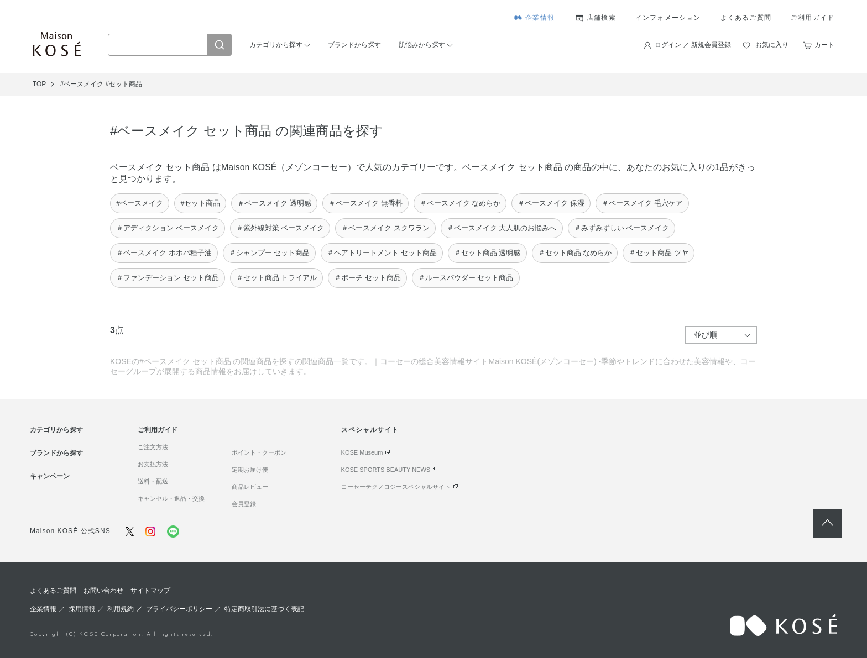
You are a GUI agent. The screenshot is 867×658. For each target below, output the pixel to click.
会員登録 (244, 504)
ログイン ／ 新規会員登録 (693, 45)
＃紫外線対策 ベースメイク (280, 228)
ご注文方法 (153, 447)
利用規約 (120, 609)
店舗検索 (601, 18)
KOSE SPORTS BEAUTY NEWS (386, 469)
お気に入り (771, 45)
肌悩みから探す (422, 45)
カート (824, 45)
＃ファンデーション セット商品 (167, 277)
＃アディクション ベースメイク (167, 228)
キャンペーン (50, 476)
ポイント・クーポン (259, 452)
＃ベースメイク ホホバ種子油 (164, 253)
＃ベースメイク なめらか (460, 203)
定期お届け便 (250, 469)
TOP (39, 84)
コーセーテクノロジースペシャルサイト (396, 486)
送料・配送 (153, 481)
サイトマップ (150, 590)
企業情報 (540, 18)
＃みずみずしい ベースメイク (622, 228)
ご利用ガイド (812, 18)
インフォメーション (668, 18)
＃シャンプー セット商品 (269, 253)
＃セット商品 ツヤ (658, 253)
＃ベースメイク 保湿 (551, 203)
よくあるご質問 (745, 18)
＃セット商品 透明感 (487, 253)
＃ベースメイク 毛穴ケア (642, 203)
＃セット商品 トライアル (276, 277)
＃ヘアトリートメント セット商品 (382, 253)
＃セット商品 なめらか (575, 253)
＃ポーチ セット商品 (367, 277)
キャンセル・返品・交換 (171, 498)
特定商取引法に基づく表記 (264, 609)
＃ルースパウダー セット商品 (466, 277)
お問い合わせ (103, 590)
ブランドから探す (354, 45)
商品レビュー (250, 486)
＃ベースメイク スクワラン (385, 228)
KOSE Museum (362, 452)
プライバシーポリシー (179, 609)
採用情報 (82, 609)
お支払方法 (153, 464)
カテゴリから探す (275, 45)
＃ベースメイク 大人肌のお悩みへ (502, 228)
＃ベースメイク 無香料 (365, 203)
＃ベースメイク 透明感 (274, 203)
